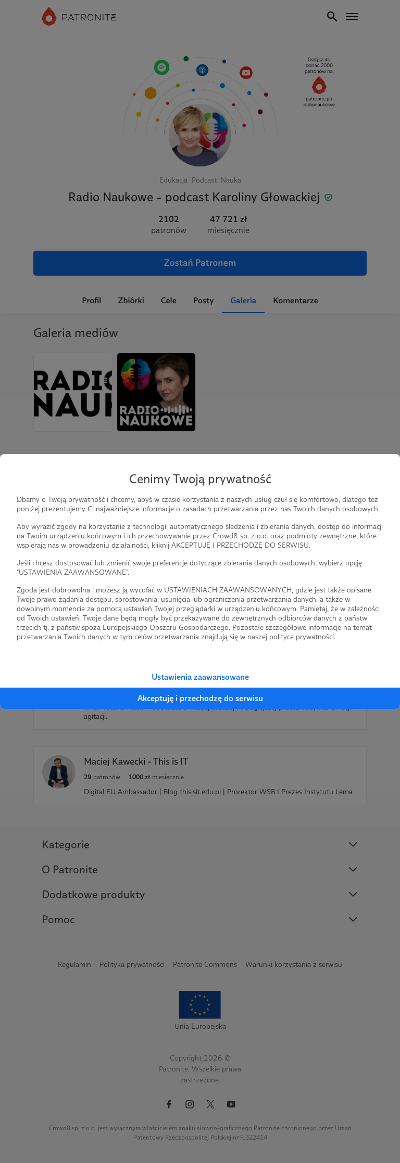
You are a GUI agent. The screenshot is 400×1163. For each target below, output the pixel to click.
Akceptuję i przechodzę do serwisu (200, 698)
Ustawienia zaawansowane (200, 676)
